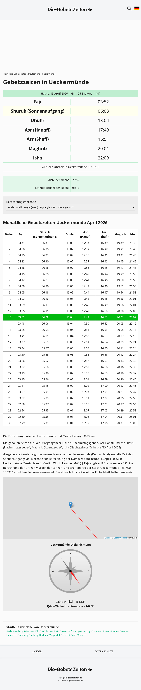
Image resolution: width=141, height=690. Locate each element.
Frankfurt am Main (49, 631)
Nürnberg (23, 634)
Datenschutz (104, 651)
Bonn (73, 634)
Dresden (124, 631)
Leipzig (87, 631)
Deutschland (34, 73)
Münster (81, 634)
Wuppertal (54, 634)
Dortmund (96, 631)
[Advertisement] (70, 43)
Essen (106, 631)
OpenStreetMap (120, 538)
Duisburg (33, 634)
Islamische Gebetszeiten (14, 73)
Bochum (43, 634)
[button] (71, 505)
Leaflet (107, 538)
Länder (37, 651)
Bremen (114, 631)
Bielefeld (65, 634)
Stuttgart (77, 631)
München (29, 631)
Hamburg (18, 631)
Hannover (11, 634)
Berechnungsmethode (21, 202)
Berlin (9, 631)
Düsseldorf (66, 631)
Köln (36, 631)
